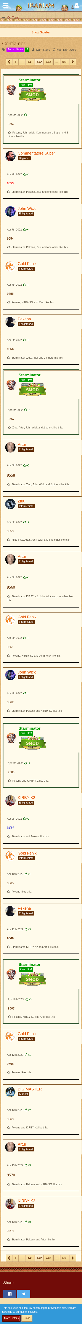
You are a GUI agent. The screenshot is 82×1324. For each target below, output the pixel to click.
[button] (6, 5)
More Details (11, 1318)
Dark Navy (43, 49)
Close (27, 1318)
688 (64, 62)
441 (30, 62)
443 (48, 62)
